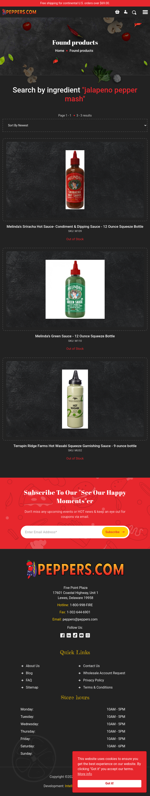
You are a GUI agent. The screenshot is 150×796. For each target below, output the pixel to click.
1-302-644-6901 (78, 612)
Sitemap (32, 687)
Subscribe (115, 532)
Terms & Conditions (98, 687)
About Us (33, 666)
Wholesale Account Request (104, 673)
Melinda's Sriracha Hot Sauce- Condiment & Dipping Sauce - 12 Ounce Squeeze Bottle (75, 226)
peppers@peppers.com (80, 619)
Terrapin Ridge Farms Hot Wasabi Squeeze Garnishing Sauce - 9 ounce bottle (75, 446)
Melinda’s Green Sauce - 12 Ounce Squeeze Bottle (75, 336)
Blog (29, 673)
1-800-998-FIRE (81, 605)
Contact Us (91, 666)
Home (59, 51)
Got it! (109, 783)
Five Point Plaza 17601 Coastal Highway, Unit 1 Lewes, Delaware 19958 (75, 593)
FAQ (29, 680)
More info (85, 774)
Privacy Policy (93, 680)
